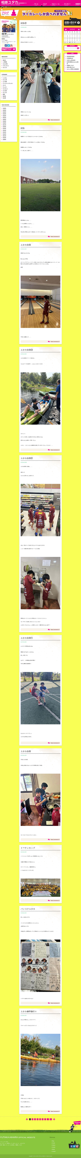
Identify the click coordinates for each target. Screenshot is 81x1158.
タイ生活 (5, 90)
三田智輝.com (70, 58)
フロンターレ (6, 65)
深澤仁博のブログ (71, 67)
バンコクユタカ (28, 909)
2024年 (4, 112)
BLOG (6, 6)
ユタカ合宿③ (27, 350)
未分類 (4, 97)
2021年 (4, 117)
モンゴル (5, 92)
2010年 (4, 137)
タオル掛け (5, 63)
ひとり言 (5, 79)
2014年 (4, 130)
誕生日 (4, 60)
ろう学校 (5, 81)
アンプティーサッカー (8, 83)
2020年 (4, 119)
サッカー (5, 87)
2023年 (4, 113)
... (47, 1119)
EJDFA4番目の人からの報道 (72, 62)
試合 (23, 128)
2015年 (4, 128)
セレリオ (5, 67)
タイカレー (5, 88)
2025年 (4, 110)
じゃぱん (5, 77)
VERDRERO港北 (70, 56)
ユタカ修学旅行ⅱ (29, 1011)
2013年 (4, 132)
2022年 (4, 115)
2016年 (4, 126)
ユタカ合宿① (27, 638)
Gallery (53, 1145)
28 (69, 42)
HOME (2, 6)
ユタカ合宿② (27, 458)
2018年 (4, 122)
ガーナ (4, 85)
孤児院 (4, 96)
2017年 (4, 124)
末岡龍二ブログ (70, 65)
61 (50, 1119)
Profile (53, 1143)
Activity (53, 1147)
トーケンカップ (28, 848)
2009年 (4, 139)
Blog (53, 1141)
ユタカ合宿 (26, 245)
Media (53, 1149)
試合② (24, 23)
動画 (4, 94)
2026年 (4, 108)
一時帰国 (5, 61)
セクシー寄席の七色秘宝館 (73, 69)
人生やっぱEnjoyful (71, 60)
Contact (53, 1151)
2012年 (4, 134)
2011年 (4, 135)
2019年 (4, 121)
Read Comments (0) (55, 119)
